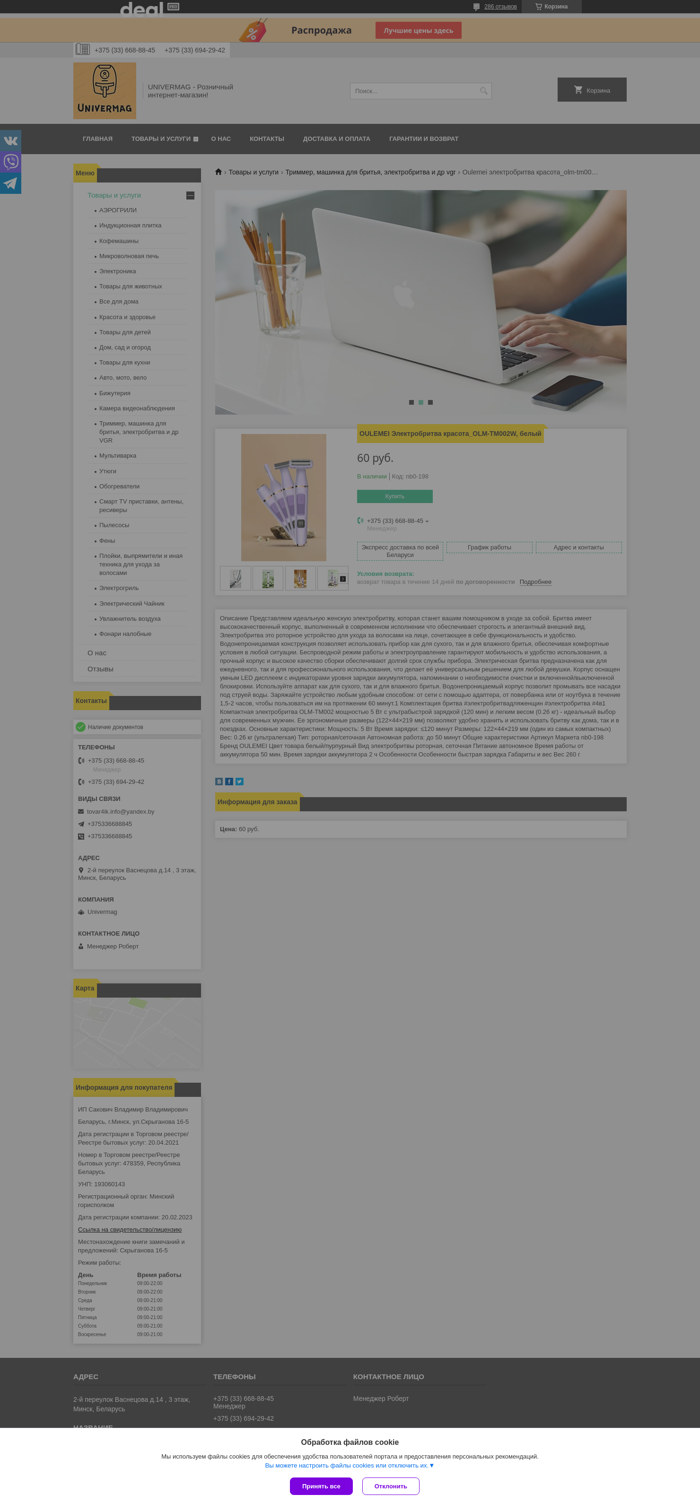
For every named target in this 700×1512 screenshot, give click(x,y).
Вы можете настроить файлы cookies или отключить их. (347, 1465)
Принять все (321, 1486)
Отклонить (391, 1486)
